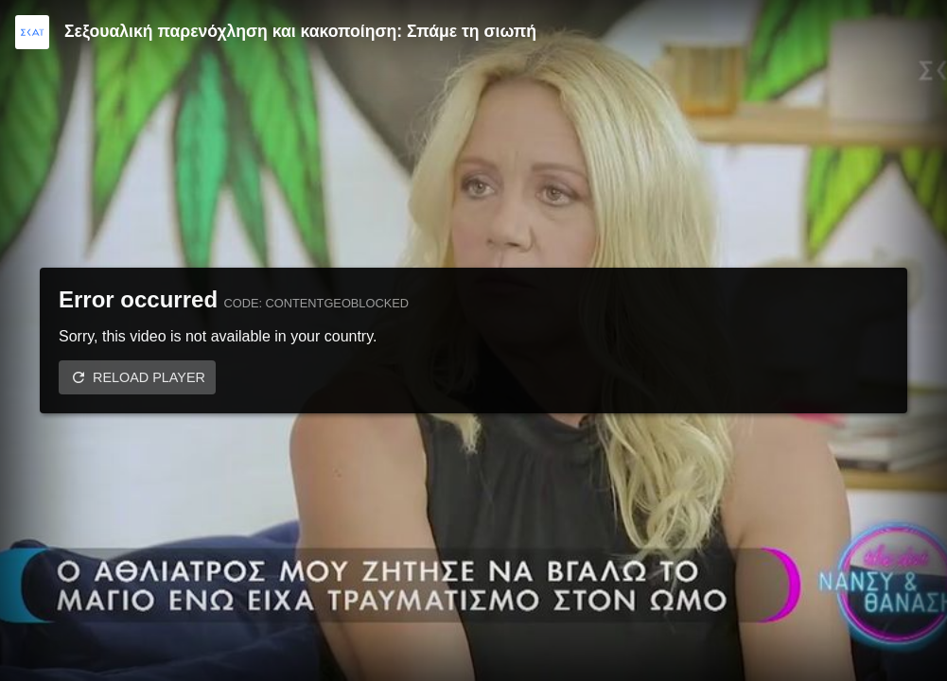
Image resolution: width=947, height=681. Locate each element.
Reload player (149, 377)
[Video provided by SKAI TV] (32, 32)
